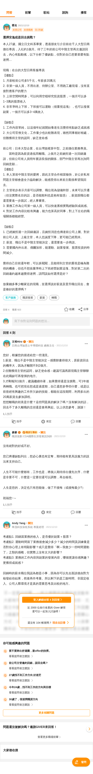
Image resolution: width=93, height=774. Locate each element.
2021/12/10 (23, 25)
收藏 (71, 309)
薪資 (42, 297)
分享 (86, 309)
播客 (84, 12)
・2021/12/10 (61, 345)
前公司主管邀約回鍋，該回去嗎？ (28, 662)
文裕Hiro (17, 341)
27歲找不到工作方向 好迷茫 (25, 675)
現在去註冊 (58, 622)
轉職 (54, 297)
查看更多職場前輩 (48, 736)
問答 (9, 12)
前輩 (28, 12)
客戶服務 (10, 297)
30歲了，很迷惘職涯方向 (23, 699)
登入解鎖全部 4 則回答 (46, 599)
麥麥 (14, 432)
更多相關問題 (46, 712)
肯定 (48, 421)
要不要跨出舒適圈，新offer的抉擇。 (30, 650)
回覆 (78, 421)
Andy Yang (18, 523)
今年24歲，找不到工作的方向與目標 (30, 687)
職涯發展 (28, 297)
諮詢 (65, 12)
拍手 (19, 421)
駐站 (46, 12)
